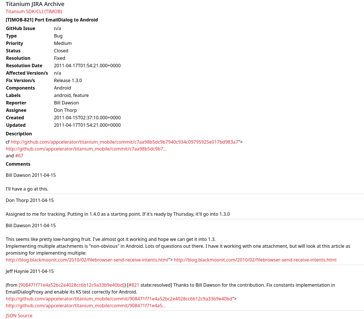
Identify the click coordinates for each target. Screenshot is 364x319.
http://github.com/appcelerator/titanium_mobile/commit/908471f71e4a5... (86, 305)
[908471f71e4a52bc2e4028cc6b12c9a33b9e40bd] (71, 285)
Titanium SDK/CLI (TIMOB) (34, 11)
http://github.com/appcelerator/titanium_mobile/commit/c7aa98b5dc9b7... (86, 149)
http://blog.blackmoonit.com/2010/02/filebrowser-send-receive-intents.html (87, 260)
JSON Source (19, 315)
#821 (133, 285)
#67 (19, 155)
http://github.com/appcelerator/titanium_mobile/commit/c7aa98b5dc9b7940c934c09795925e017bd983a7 (124, 142)
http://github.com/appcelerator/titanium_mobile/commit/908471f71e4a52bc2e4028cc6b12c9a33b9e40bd (119, 299)
